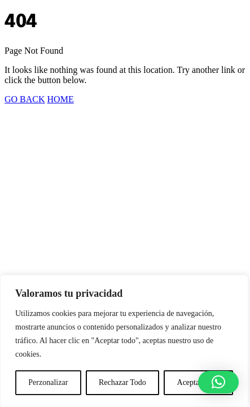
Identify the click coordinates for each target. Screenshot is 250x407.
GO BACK (25, 99)
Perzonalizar (48, 382)
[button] (218, 382)
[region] (124, 341)
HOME (60, 99)
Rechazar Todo (122, 382)
